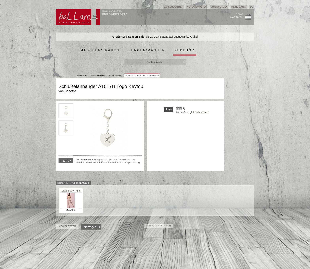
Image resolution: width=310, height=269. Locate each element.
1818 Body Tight (70, 190)
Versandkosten (196, 7)
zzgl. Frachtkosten (197, 112)
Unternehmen (219, 7)
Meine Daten (238, 7)
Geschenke (98, 75)
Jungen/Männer (147, 50)
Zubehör (185, 50)
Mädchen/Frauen (100, 50)
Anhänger (115, 75)
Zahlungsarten (173, 7)
